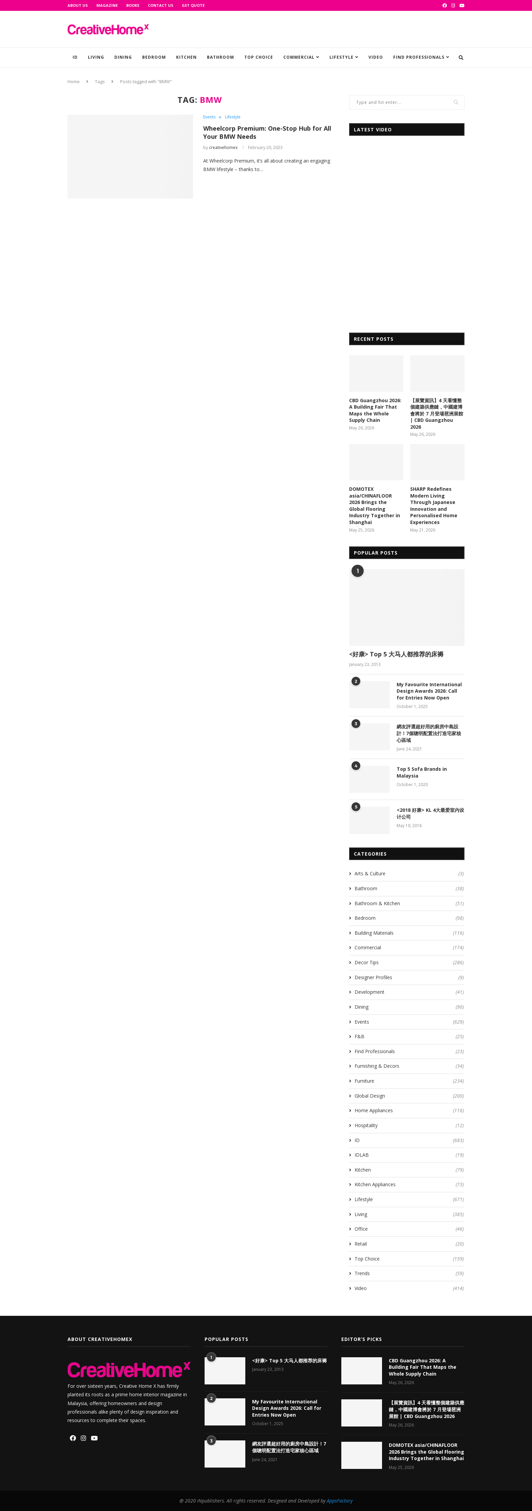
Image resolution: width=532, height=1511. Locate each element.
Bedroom (154, 57)
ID (75, 57)
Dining (123, 57)
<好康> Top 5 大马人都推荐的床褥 (396, 654)
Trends (409, 1273)
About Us (78, 5)
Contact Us (160, 5)
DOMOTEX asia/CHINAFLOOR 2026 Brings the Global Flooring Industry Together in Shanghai (374, 505)
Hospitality (409, 1125)
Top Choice (258, 57)
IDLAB (409, 1155)
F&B (409, 1036)
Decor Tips (409, 962)
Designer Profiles (409, 977)
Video (375, 57)
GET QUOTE (193, 5)
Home (74, 81)
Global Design (409, 1096)
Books (132, 5)
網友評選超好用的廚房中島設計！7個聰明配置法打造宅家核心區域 (429, 733)
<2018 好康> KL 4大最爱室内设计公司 (430, 813)
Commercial (299, 57)
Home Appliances (409, 1110)
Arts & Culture (409, 873)
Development (409, 992)
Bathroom (220, 57)
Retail (409, 1243)
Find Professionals (418, 57)
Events (209, 117)
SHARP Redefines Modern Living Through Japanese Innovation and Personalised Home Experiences (433, 505)
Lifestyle (341, 57)
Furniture (409, 1081)
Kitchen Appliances (409, 1184)
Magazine (107, 5)
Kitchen (186, 57)
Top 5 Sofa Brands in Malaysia (422, 772)
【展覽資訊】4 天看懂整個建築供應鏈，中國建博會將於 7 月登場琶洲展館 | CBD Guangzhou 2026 (436, 413)
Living (96, 57)
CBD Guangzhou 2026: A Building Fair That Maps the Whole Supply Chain (375, 410)
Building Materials (409, 933)
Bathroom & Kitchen (409, 903)
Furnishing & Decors (409, 1066)
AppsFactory (340, 1500)
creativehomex (223, 147)
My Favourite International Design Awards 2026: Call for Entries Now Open (429, 691)
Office (409, 1229)
